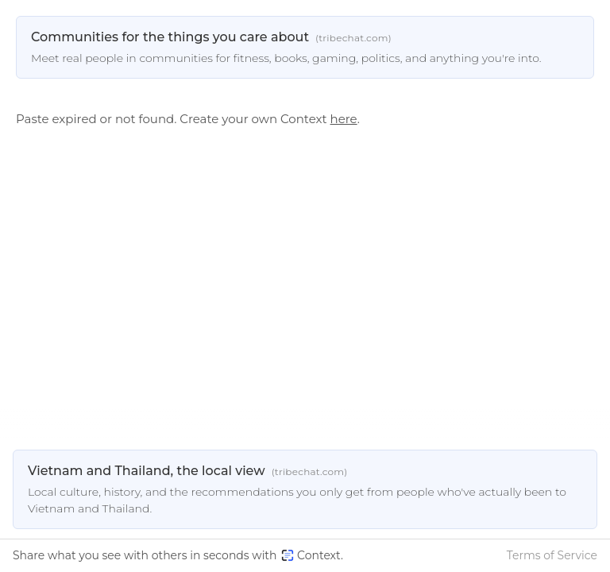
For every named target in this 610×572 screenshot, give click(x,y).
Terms (552, 555)
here (343, 118)
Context (311, 555)
